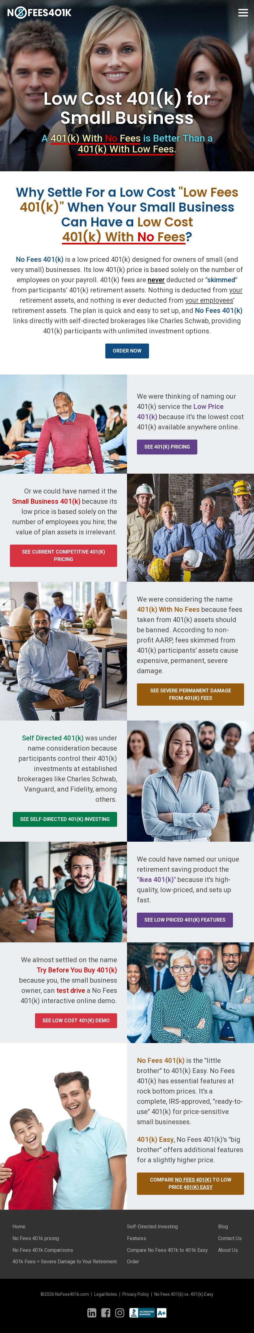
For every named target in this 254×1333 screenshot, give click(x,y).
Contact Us (230, 1238)
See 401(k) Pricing (167, 447)
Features (136, 1238)
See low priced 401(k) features (185, 920)
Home (18, 1227)
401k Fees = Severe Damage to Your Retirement (64, 1262)
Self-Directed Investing (152, 1227)
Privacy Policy (135, 1294)
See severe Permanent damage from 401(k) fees (190, 694)
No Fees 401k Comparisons (42, 1250)
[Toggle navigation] (243, 12)
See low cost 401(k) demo (76, 1021)
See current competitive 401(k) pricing (63, 555)
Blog (223, 1227)
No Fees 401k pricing (35, 1238)
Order (133, 1262)
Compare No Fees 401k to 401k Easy (167, 1250)
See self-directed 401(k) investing (65, 819)
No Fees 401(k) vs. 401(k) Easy (183, 1294)
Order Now (127, 351)
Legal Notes (105, 1294)
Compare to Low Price (190, 1183)
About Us (228, 1250)
